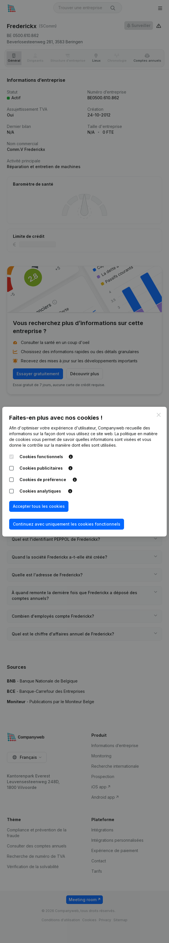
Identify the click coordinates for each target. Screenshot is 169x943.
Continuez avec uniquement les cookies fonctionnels (66, 524)
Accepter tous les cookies (39, 506)
